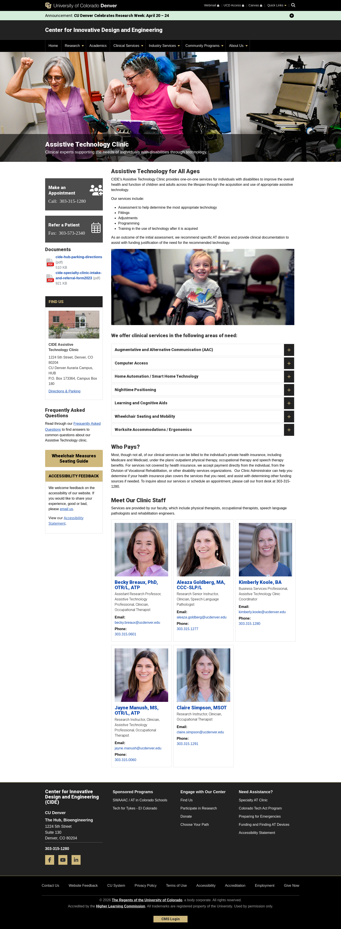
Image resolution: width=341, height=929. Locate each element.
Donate (186, 816)
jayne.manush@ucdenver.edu (138, 748)
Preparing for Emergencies (260, 816)
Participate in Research (199, 808)
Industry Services (164, 46)
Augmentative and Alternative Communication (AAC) (204, 350)
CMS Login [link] (170, 919)
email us (66, 509)
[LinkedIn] (78, 866)
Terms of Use (176, 885)
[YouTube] (64, 866)
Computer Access (204, 363)
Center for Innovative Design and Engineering (103, 30)
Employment (265, 885)
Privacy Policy (146, 885)
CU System (116, 885)
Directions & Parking (65, 391)
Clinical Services (128, 46)
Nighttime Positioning (204, 390)
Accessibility (206, 885)
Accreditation (235, 885)
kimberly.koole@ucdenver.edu (262, 612)
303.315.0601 (125, 634)
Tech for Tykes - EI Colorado (135, 808)
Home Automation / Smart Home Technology (204, 377)
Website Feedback (83, 885)
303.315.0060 (125, 760)
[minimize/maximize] (291, 15)
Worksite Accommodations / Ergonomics (204, 430)
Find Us (187, 800)
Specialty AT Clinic (253, 800)
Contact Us (50, 885)
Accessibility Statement (257, 833)
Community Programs (204, 46)
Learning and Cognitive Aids (204, 403)
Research (74, 46)
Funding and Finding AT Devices (264, 824)
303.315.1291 (187, 744)
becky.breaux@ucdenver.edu (137, 622)
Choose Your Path (195, 824)
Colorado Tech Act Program (260, 808)
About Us (238, 46)
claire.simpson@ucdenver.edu (200, 732)
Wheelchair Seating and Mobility (204, 417)
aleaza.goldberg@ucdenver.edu (202, 617)
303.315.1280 (249, 623)
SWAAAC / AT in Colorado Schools (140, 800)
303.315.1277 (187, 629)
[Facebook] (51, 866)
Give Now (291, 885)
